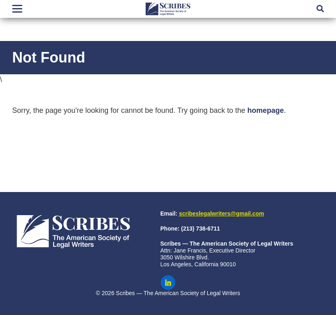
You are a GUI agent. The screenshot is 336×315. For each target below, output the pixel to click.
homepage (265, 110)
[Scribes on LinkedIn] (168, 282)
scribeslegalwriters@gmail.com (221, 213)
